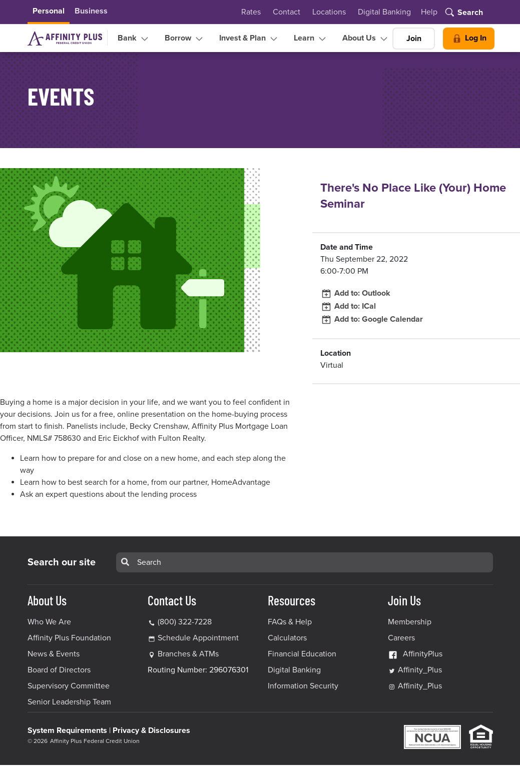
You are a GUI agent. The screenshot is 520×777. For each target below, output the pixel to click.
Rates (251, 12)
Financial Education (302, 654)
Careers (401, 638)
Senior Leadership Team (69, 702)
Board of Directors (59, 670)
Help (429, 12)
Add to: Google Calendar (371, 319)
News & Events (54, 654)
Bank (134, 39)
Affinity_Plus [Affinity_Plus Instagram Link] (415, 686)
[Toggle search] (463, 13)
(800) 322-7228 (180, 622)
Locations (329, 12)
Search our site (62, 562)
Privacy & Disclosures (151, 730)
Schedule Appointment (198, 638)
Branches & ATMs (188, 654)
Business (91, 11)
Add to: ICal (348, 306)
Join (413, 39)
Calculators (287, 638)
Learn (311, 39)
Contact (286, 12)
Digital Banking (384, 12)
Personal (49, 11)
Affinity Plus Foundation (69, 638)
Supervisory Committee (69, 686)
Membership (409, 622)
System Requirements (67, 730)
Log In (468, 39)
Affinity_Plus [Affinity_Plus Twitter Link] (415, 670)
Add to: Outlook (355, 293)
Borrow (185, 39)
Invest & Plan (249, 39)
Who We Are (49, 622)
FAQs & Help (290, 622)
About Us (366, 39)
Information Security (303, 686)
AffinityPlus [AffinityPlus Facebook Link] (415, 654)
